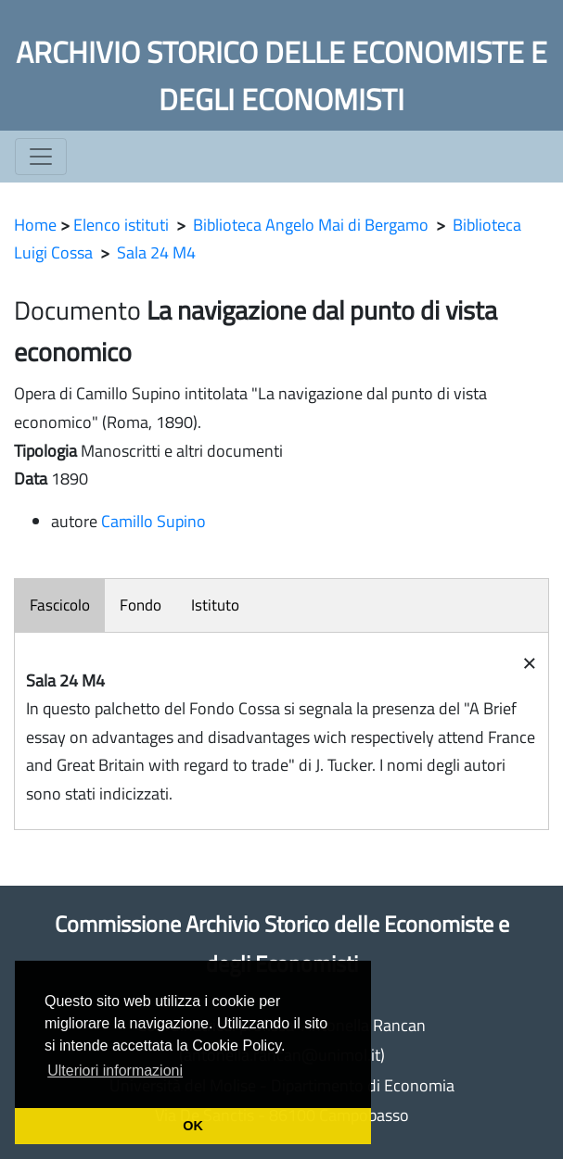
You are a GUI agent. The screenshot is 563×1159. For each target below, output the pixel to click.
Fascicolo (60, 605)
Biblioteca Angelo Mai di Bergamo (311, 224)
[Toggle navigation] (41, 156)
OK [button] (193, 1125)
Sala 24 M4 (156, 252)
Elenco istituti (121, 224)
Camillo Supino (153, 521)
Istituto (215, 605)
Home (35, 224)
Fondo (140, 605)
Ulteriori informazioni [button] (115, 1070)
